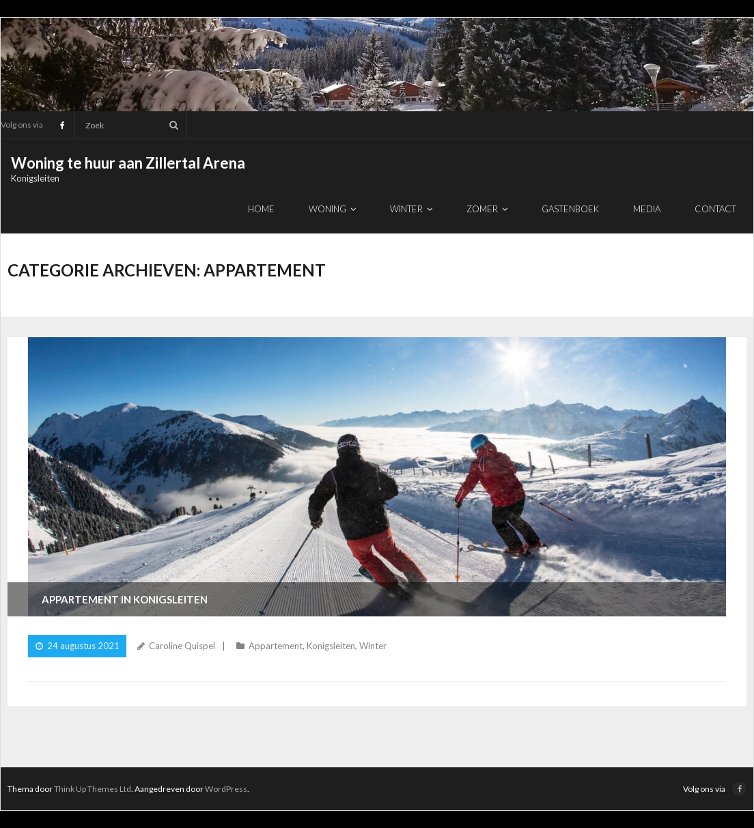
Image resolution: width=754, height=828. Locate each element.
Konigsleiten (331, 645)
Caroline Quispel (182, 645)
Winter (373, 645)
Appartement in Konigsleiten (125, 599)
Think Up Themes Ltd (92, 789)
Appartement (276, 645)
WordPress (226, 789)
